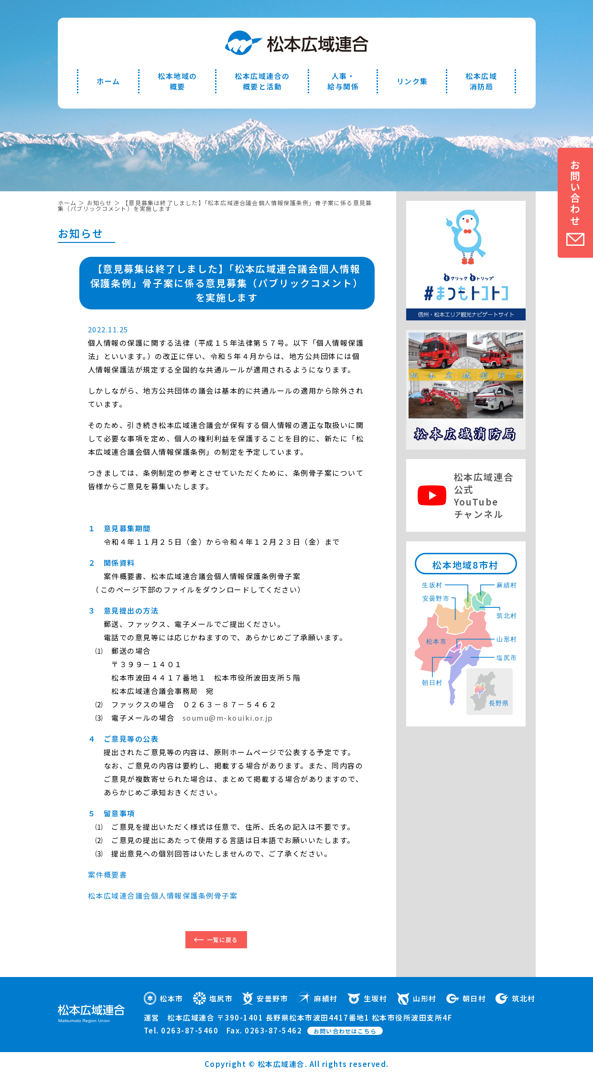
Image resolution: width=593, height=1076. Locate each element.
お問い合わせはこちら (345, 1031)
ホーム (108, 81)
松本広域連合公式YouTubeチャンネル (484, 495)
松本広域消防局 (481, 81)
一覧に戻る (222, 939)
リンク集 (412, 81)
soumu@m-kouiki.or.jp (228, 718)
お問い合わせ (575, 193)
